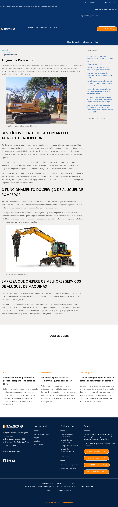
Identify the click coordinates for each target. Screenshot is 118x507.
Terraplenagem (86, 372)
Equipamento (8, 372)
